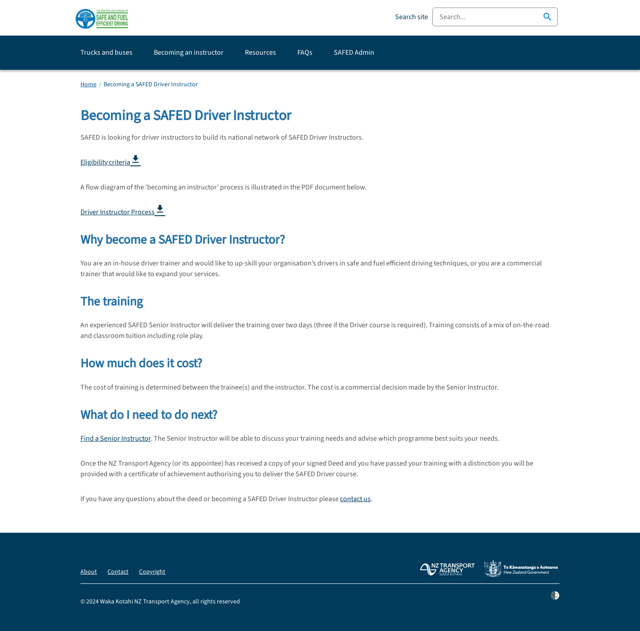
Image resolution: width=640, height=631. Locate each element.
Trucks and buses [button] (106, 52)
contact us (355, 499)
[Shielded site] (555, 601)
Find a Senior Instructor (115, 438)
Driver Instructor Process (122, 212)
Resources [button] (260, 52)
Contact (118, 571)
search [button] (547, 17)
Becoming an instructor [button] (189, 52)
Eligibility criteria (110, 162)
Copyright (152, 571)
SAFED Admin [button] (354, 52)
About (88, 571)
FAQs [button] (304, 52)
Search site (411, 17)
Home (88, 84)
